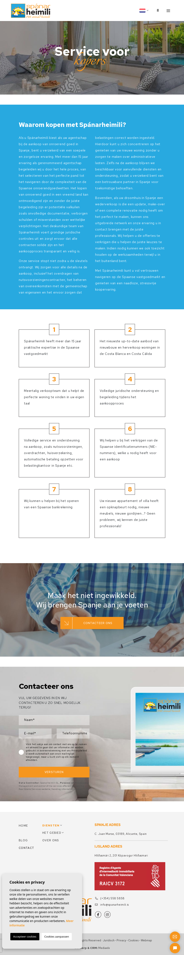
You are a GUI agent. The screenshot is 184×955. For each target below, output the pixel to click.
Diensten (50, 825)
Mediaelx (104, 948)
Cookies (133, 940)
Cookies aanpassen (56, 936)
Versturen (54, 772)
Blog (23, 840)
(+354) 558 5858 (110, 898)
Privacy (121, 940)
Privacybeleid (79, 750)
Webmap (146, 940)
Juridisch (109, 940)
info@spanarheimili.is (112, 904)
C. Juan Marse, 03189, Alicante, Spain (121, 834)
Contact (26, 848)
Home (23, 825)
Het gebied (51, 833)
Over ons (50, 840)
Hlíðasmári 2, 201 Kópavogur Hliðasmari (121, 855)
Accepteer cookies (24, 936)
